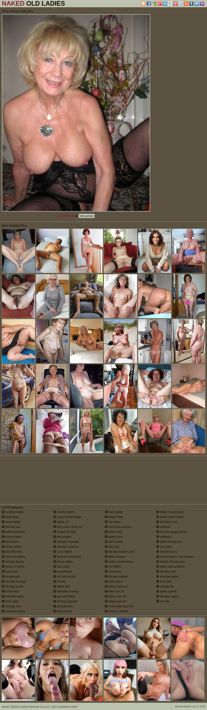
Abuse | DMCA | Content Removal (20, 706)
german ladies (64, 596)
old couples (62, 536)
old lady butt (11, 606)
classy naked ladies (67, 516)
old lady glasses (65, 601)
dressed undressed (67, 556)
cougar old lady (64, 531)
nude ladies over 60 (119, 606)
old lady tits (165, 586)
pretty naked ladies (170, 516)
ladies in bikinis (13, 566)
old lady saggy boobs (171, 531)
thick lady (164, 581)
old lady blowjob (14, 581)
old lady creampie (66, 541)
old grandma (63, 606)
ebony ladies (63, 561)
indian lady (113, 531)
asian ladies (11, 521)
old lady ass (11, 526)
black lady (10, 571)
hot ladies (113, 521)
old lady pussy (167, 521)
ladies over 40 (115, 596)
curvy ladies (62, 551)
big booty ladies (13, 556)
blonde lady (11, 576)
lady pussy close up (67, 526)
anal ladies (10, 516)
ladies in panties (117, 611)
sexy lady (164, 546)
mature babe (11, 536)
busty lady (10, 601)
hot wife (163, 601)
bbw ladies (10, 541)
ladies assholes (13, 531)
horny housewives (118, 526)
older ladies (114, 581)
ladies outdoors (116, 586)
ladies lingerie (115, 556)
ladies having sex (169, 541)
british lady (10, 591)
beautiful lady (12, 551)
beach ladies (11, 546)
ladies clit (61, 521)
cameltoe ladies (13, 611)
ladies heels (114, 516)
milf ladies (113, 566)
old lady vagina (167, 596)
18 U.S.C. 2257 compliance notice (59, 706)
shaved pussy (166, 551)
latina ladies (114, 541)
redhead (163, 526)
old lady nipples (116, 576)
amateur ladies (13, 511)
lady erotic (61, 566)
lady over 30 (114, 591)
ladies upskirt (166, 591)
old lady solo (166, 571)
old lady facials (64, 576)
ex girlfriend (62, 571)
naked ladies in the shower (175, 556)
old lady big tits (13, 561)
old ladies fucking (66, 591)
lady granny (62, 611)
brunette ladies (13, 596)
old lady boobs (13, 586)
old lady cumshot (65, 546)
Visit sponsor (87, 215)
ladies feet (61, 586)
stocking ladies (167, 576)
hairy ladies (114, 511)
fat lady (59, 581)
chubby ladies (63, 511)
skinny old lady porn (170, 561)
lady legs (112, 546)
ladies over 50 (115, 601)
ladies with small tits (170, 566)
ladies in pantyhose (170, 511)
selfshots (163, 536)
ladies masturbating (119, 561)
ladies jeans (114, 536)
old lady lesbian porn (119, 551)
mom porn (113, 571)
